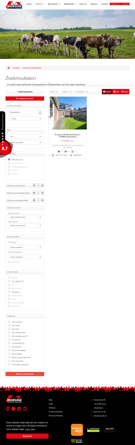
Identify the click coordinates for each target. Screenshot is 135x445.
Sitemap (52, 408)
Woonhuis (17, 159)
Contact (104, 4)
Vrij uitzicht (16, 347)
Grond (14, 170)
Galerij (107, 91)
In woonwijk (18, 343)
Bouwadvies (54, 4)
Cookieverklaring (55, 411)
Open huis (16, 262)
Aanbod (40, 4)
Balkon (14, 278)
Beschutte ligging (19, 350)
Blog (50, 400)
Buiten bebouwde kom (21, 357)
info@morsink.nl (100, 416)
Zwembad (16, 306)
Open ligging (17, 354)
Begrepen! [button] (27, 436)
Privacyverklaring (56, 415)
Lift (13, 285)
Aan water (16, 325)
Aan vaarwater (18, 361)
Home (29, 4)
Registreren (115, 4)
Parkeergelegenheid (20, 167)
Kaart (125, 91)
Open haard (16, 288)
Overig (14, 174)
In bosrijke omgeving (20, 364)
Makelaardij (69, 4)
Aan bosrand (17, 322)
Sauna (14, 299)
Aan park (15, 329)
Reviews (94, 4)
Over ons (83, 4)
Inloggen (125, 4)
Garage (16, 292)
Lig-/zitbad (17, 281)
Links (51, 404)
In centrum (16, 339)
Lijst (116, 91)
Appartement (17, 163)
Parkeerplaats (17, 295)
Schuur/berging (18, 302)
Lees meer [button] (30, 429)
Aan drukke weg (18, 332)
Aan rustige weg (20, 336)
